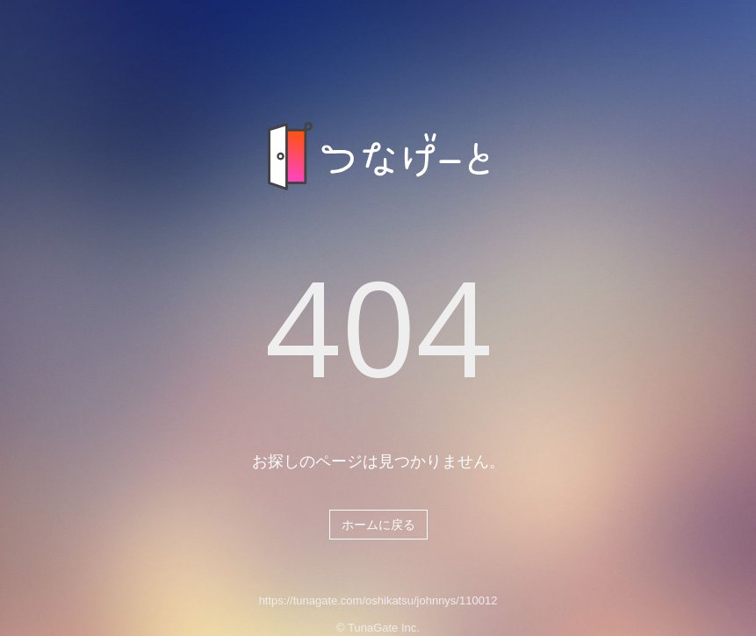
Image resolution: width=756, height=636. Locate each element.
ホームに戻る (378, 525)
